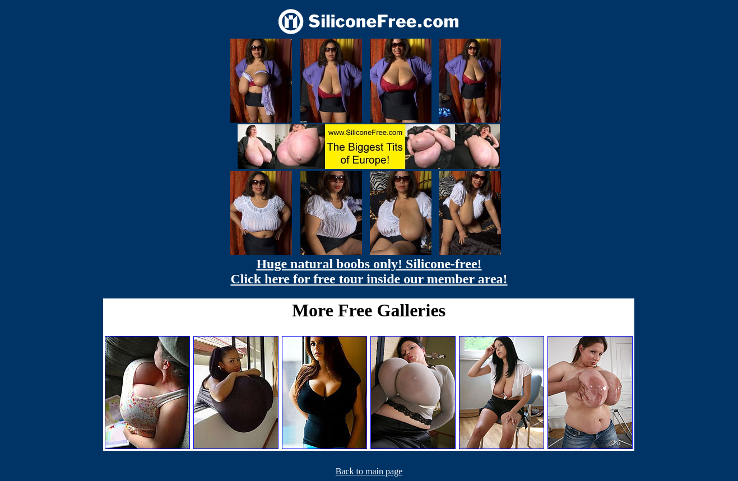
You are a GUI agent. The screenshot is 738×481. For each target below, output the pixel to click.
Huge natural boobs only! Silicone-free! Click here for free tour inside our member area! (368, 271)
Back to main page (369, 471)
